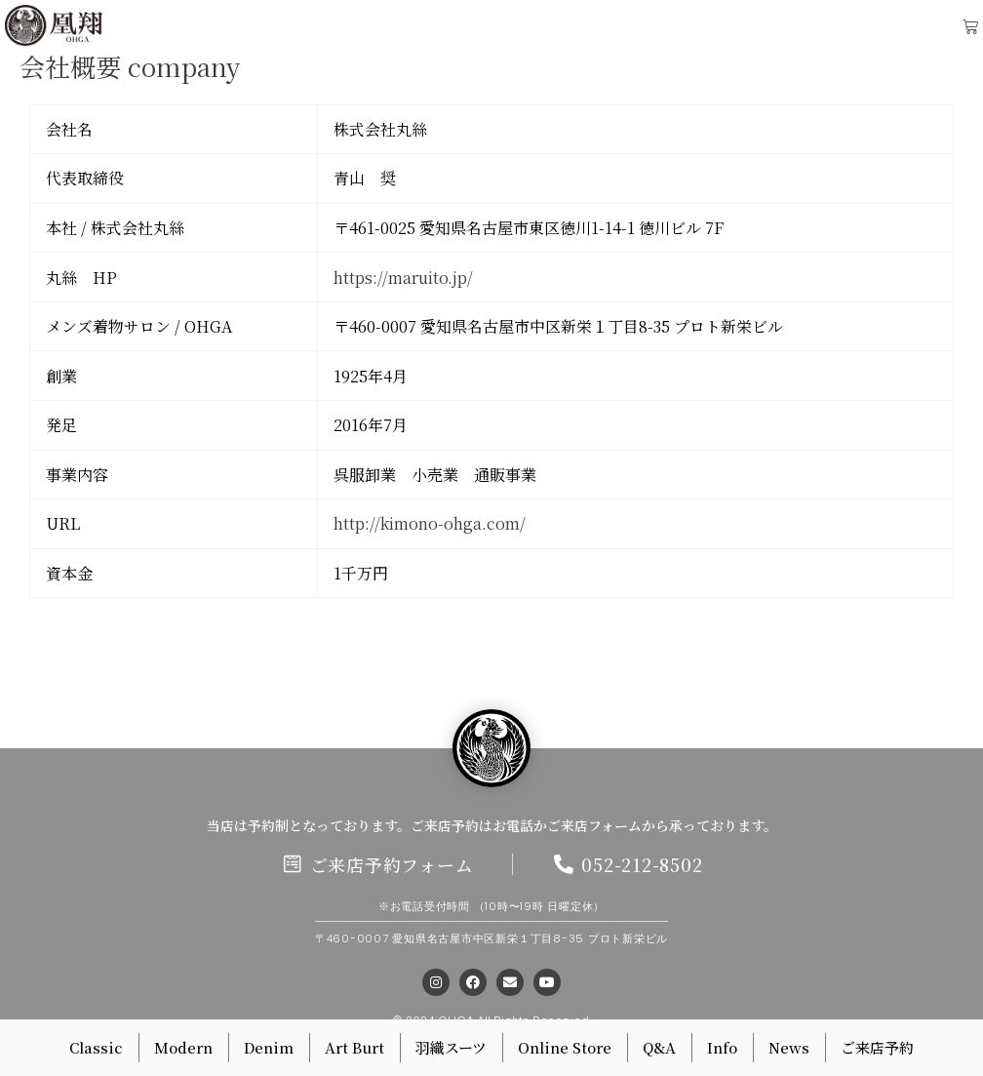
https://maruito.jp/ (403, 277)
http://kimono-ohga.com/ (430, 523)
